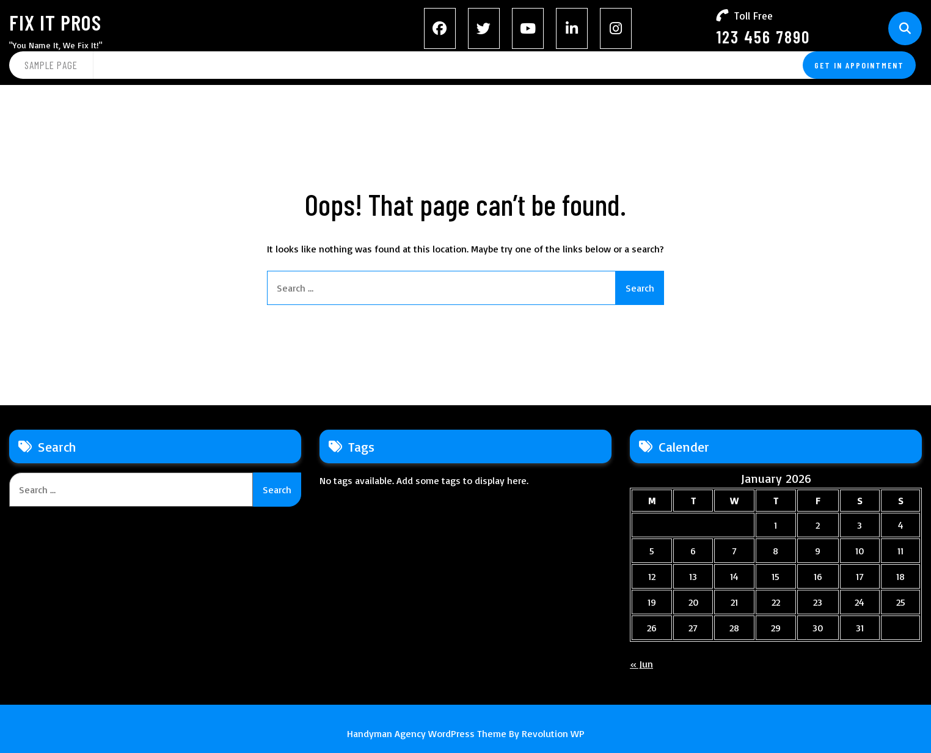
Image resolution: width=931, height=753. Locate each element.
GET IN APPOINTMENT (859, 65)
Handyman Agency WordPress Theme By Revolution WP (466, 733)
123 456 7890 (763, 36)
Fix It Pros (55, 22)
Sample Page (51, 65)
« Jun (641, 664)
